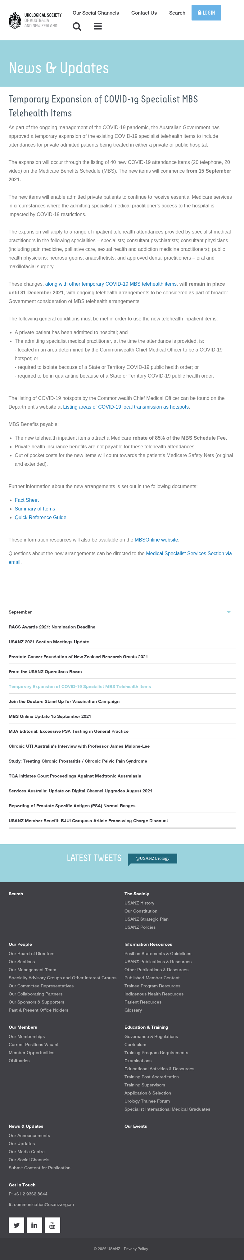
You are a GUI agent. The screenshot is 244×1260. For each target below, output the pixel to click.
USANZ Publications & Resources (158, 961)
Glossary (133, 1010)
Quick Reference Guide (40, 517)
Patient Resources (142, 1001)
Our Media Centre (27, 1151)
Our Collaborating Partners (35, 993)
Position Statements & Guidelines (157, 953)
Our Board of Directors (31, 953)
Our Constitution (140, 911)
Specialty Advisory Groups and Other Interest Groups (62, 977)
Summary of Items (35, 508)
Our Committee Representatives (41, 985)
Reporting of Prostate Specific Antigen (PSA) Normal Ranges (72, 805)
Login (206, 13)
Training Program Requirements (156, 1052)
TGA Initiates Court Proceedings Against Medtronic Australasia (75, 775)
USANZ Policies (140, 927)
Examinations (137, 1060)
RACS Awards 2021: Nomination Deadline (52, 626)
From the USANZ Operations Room (45, 671)
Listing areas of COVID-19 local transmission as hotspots (126, 407)
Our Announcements (29, 1135)
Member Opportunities (31, 1052)
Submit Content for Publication (39, 1167)
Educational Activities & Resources (159, 1068)
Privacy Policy (136, 1249)
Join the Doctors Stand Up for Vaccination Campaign (64, 701)
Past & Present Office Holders (38, 1010)
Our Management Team (32, 969)
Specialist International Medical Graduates (167, 1109)
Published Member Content (152, 977)
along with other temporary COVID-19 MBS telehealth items (111, 284)
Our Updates (22, 1143)
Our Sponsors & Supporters (36, 1001)
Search (177, 13)
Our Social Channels (96, 13)
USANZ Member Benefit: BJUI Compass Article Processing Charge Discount (88, 820)
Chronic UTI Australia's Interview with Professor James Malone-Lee (79, 746)
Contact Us (144, 13)
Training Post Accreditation (151, 1076)
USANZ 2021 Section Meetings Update (49, 641)
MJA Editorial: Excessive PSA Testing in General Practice (69, 731)
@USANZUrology (152, 858)
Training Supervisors (144, 1084)
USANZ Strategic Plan (146, 919)
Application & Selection (147, 1092)
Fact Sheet (27, 500)
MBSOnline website (156, 539)
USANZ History (139, 902)
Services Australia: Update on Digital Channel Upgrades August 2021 (80, 790)
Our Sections (22, 961)
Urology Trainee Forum (147, 1101)
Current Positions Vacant (34, 1044)
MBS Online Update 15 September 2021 (50, 716)
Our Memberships (27, 1036)
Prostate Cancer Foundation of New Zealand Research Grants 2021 (78, 656)
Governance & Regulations (151, 1036)
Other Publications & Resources (156, 969)
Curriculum (135, 1044)
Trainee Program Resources (152, 985)
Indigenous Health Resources (153, 993)
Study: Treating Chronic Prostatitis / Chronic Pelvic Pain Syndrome (78, 761)
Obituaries (19, 1060)
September (120, 611)
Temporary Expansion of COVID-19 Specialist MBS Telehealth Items (80, 686)
